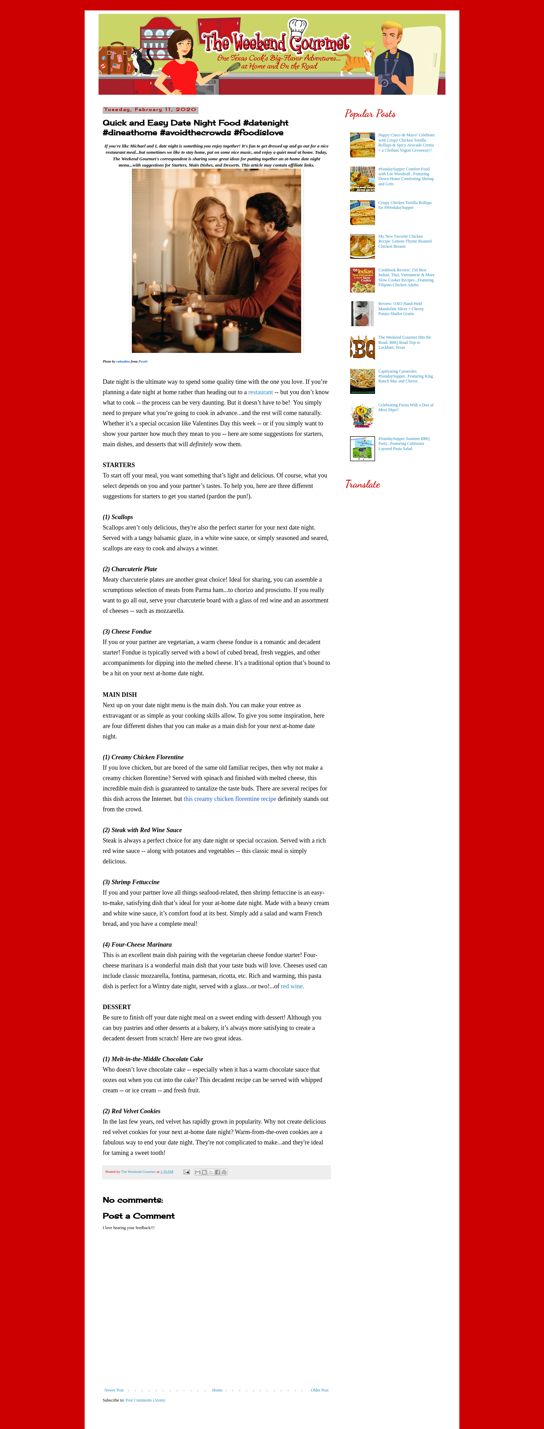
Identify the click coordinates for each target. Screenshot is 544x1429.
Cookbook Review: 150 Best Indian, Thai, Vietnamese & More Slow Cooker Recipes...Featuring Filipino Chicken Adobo (406, 277)
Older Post (320, 1390)
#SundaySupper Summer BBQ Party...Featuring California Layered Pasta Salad (404, 443)
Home (217, 1390)
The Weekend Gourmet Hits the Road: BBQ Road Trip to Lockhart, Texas (405, 342)
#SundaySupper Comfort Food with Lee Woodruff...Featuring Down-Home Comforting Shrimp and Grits (406, 176)
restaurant (260, 392)
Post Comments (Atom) (145, 1400)
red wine (292, 986)
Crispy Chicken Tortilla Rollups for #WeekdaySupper (405, 205)
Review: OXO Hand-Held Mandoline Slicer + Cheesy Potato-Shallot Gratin (401, 308)
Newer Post (114, 1390)
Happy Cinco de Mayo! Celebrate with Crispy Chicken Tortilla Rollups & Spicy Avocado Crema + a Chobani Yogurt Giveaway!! (407, 142)
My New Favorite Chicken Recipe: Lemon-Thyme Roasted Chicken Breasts (405, 241)
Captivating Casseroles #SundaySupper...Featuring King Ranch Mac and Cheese (406, 376)
